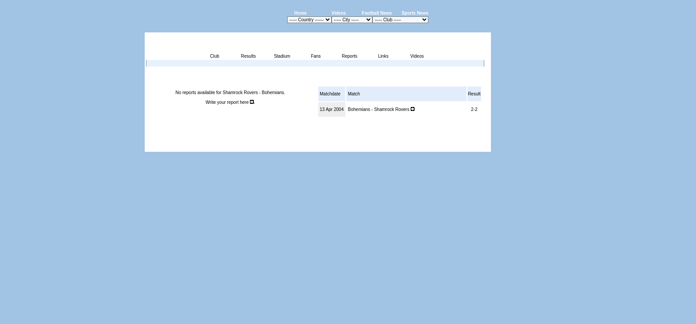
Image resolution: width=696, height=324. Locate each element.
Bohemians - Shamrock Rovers (381, 109)
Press (407, 146)
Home (300, 13)
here (247, 102)
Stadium (282, 56)
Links (383, 56)
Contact (475, 146)
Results (248, 56)
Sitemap (454, 146)
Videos (339, 13)
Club (214, 56)
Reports (349, 56)
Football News (377, 13)
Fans (315, 56)
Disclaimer (429, 146)
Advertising (384, 146)
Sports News (415, 13)
